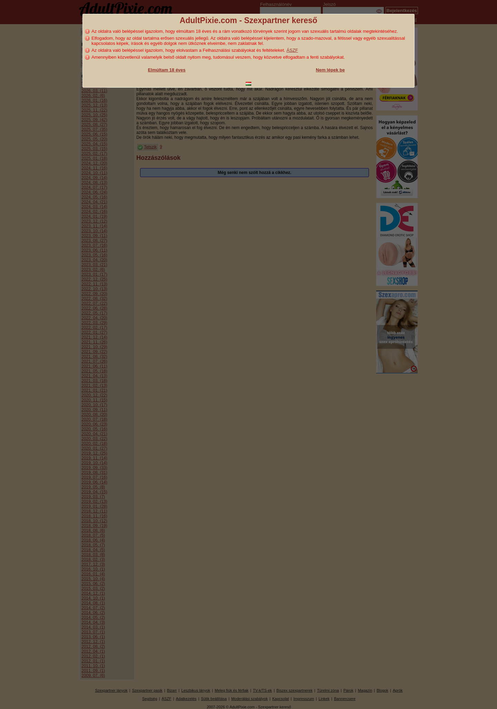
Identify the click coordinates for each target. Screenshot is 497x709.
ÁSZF (292, 50)
